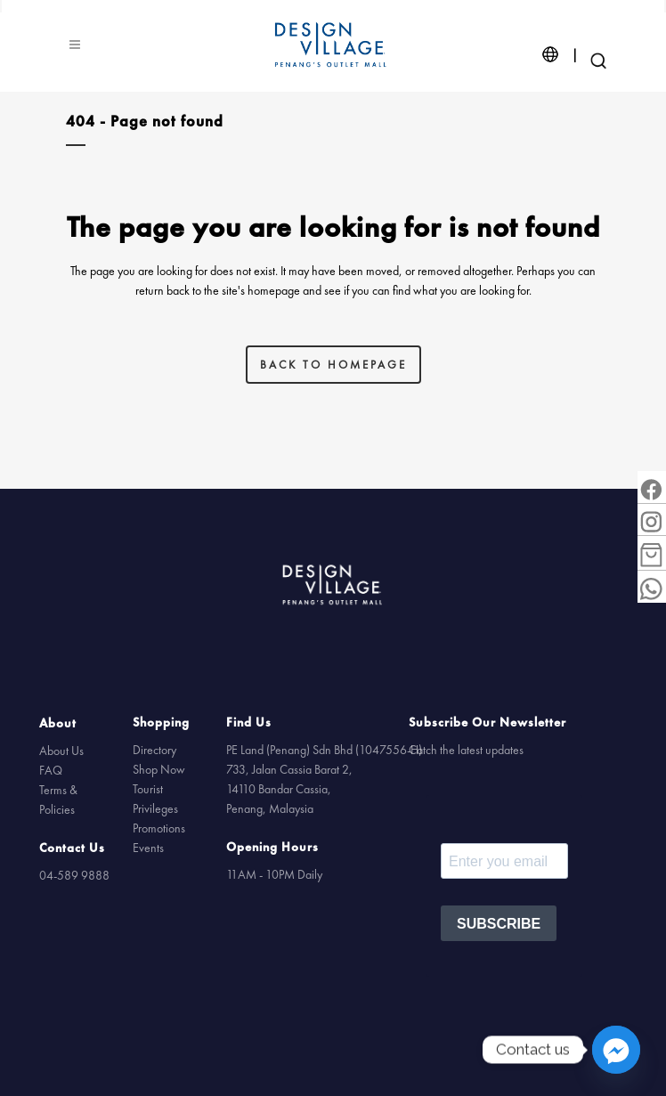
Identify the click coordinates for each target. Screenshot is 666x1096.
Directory (154, 750)
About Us (61, 751)
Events (148, 848)
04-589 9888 (74, 876)
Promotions (159, 828)
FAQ (50, 771)
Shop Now (159, 769)
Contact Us (72, 848)
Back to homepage (333, 363)
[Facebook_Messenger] (616, 1050)
